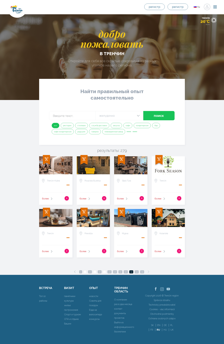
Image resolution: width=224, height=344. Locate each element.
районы (43, 300)
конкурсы (94, 319)
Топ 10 (42, 296)
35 (142, 272)
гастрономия (71, 310)
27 (109, 272)
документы (120, 313)
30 (115, 272)
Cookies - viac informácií (162, 309)
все (55, 125)
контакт (118, 308)
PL (171, 325)
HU (165, 329)
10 (90, 272)
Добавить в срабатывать (67, 198)
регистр (154, 7)
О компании (120, 299)
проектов (119, 318)
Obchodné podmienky (162, 314)
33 (131, 272)
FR (151, 329)
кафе (128, 125)
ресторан (67, 125)
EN (158, 325)
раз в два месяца (123, 304)
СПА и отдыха (71, 319)
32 (126, 272)
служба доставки (99, 125)
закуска (116, 125)
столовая (81, 125)
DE (165, 325)
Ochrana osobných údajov (162, 318)
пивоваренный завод (114, 132)
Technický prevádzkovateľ (162, 304)
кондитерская (142, 125)
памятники (69, 296)
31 (120, 272)
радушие (81, 132)
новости (93, 296)
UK (172, 329)
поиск (159, 116)
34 (137, 272)
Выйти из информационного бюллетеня (124, 327)
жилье (67, 305)
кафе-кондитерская (62, 132)
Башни (67, 323)
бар (156, 125)
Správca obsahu (162, 300)
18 (99, 272)
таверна (95, 132)
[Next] (148, 271)
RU (158, 329)
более (45, 198)
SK (152, 325)
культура (69, 300)
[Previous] (75, 271)
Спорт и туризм (72, 314)
